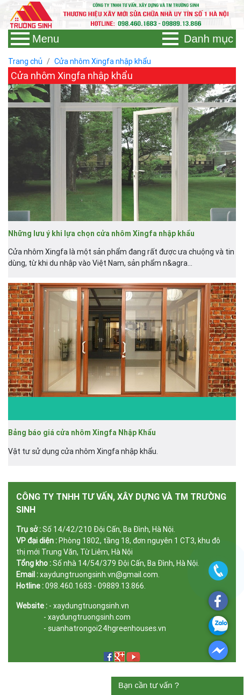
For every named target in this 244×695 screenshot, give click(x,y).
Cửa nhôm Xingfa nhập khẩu (102, 61)
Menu (35, 39)
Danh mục (197, 39)
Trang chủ (25, 61)
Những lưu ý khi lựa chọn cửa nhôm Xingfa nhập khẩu (101, 233)
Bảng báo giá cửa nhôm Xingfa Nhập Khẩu (82, 432)
